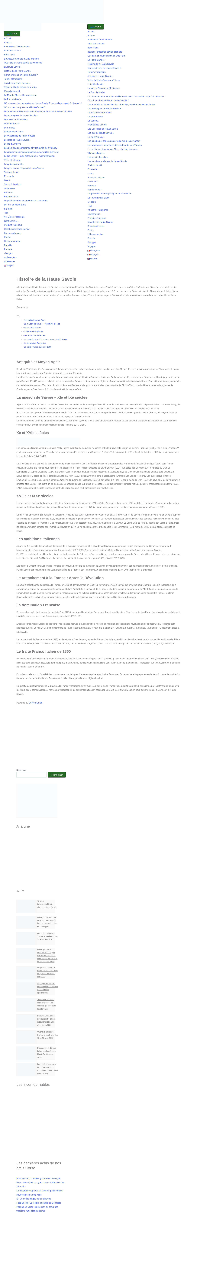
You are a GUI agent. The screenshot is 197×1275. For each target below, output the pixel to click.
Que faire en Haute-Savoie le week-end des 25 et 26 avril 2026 (47, 936)
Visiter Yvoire (41, 1136)
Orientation (9, 188)
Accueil (7, 38)
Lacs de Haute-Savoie (41, 846)
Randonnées (11, 196)
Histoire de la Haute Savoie (17, 71)
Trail (6, 213)
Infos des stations (12, 50)
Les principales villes (14, 164)
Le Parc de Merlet (12, 99)
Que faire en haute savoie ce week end (23, 63)
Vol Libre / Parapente (14, 217)
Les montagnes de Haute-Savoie (21, 115)
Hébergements (12, 241)
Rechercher (21, 770)
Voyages (8, 253)
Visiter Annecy (41, 1106)
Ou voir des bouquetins (41, 1147)
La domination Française (35, 343)
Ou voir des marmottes (41, 1142)
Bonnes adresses (12, 233)
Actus (8, 42)
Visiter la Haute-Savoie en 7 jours (20, 87)
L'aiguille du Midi (41, 1131)
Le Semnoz (9, 128)
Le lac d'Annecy (41, 1113)
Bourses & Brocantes (41, 880)
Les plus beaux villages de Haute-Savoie (24, 168)
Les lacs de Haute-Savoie (17, 140)
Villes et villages (13, 160)
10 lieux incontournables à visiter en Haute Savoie (47, 904)
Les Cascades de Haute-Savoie (19, 136)
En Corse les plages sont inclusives (33, 1199)
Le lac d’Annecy (13, 144)
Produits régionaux (13, 225)
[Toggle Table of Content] (18, 316)
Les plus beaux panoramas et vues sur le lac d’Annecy (30, 148)
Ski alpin (8, 209)
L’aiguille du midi (12, 91)
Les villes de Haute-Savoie (41, 851)
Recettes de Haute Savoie (17, 229)
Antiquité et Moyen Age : (35, 320)
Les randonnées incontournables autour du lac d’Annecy (31, 152)
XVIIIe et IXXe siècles (33, 331)
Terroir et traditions (13, 79)
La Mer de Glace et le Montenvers (20, 95)
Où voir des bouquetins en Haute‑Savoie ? (24, 107)
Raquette (8, 192)
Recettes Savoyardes (41, 874)
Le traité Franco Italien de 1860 (37, 347)
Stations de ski (11, 172)
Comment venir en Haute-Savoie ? (21, 75)
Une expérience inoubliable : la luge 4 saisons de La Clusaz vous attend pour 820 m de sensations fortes (47, 956)
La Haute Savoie (13, 67)
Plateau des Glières (13, 132)
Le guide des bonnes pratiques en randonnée (26, 200)
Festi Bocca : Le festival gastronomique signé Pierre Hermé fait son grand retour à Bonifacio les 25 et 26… (40, 1183)
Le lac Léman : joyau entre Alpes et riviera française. (29, 156)
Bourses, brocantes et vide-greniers (21, 59)
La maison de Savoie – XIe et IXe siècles (42, 324)
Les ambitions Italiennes (34, 335)
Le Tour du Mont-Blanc (15, 205)
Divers (7, 180)
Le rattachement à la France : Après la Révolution (45, 339)
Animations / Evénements (16, 46)
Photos (7, 237)
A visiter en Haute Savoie (17, 83)
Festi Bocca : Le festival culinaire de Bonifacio (38, 1203)
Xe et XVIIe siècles (32, 328)
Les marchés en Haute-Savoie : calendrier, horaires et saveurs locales (38, 111)
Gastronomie (11, 221)
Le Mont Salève (11, 123)
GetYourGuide (35, 703)
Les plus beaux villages (41, 858)
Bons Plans (9, 55)
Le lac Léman (41, 1119)
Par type (8, 249)
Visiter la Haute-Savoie (41, 839)
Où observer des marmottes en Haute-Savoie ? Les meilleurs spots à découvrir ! (43, 103)
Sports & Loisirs (13, 184)
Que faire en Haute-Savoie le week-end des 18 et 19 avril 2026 (47, 1035)
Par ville (8, 245)
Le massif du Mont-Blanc (16, 119)
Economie (9, 176)
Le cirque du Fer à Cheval (41, 1125)
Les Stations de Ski (41, 869)
